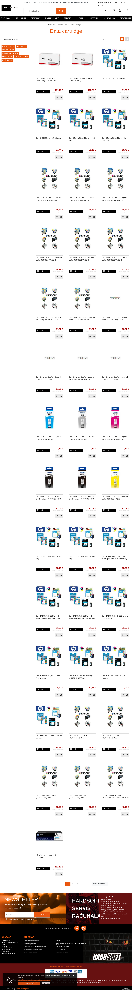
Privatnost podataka (30, 944)
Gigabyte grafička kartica (10, 53)
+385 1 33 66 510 (119, 2)
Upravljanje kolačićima (62, 953)
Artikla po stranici (99, 884)
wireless (23, 46)
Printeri (67, 18)
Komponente (20, 18)
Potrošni (80, 18)
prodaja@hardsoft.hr (104, 2)
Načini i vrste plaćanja (62, 947)
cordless (5, 50)
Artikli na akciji (30, 3)
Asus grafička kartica (21, 56)
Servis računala (81, 3)
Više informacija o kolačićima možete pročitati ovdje (34, 980)
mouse (12, 46)
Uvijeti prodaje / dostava (31, 940)
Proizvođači (68, 3)
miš (18, 46)
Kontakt (100, 6)
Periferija (35, 18)
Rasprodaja (56, 3)
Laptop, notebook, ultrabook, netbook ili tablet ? (70, 944)
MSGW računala (60, 950)
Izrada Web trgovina (23, 989)
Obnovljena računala (30, 953)
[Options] (46, 983)
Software (94, 18)
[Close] (29, 983)
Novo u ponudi (44, 3)
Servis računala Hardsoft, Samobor (35, 947)
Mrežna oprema (52, 18)
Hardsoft (86, 909)
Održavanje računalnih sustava (34, 950)
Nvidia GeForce (7, 56)
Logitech (5, 46)
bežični (12, 50)
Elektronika (109, 18)
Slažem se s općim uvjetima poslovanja (21, 919)
